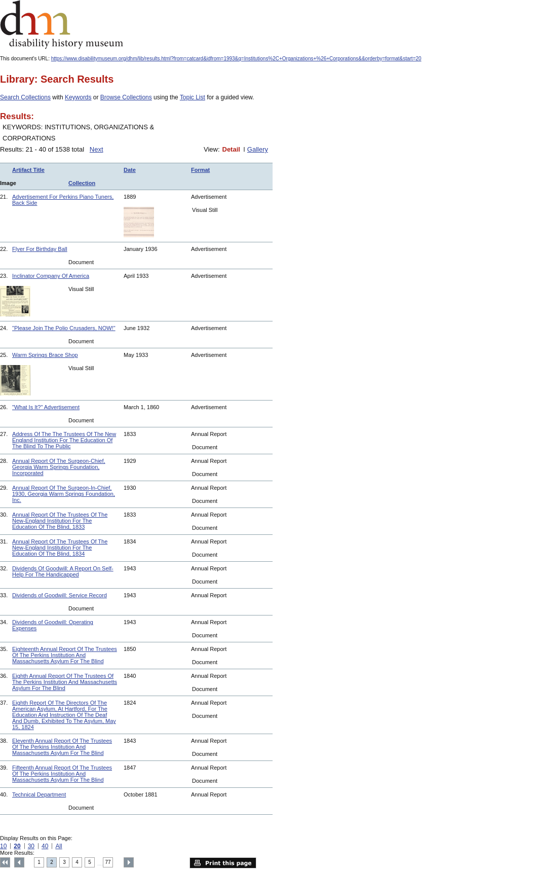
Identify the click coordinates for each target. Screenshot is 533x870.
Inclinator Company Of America (50, 276)
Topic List (192, 97)
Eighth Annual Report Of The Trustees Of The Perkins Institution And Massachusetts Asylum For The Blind (64, 682)
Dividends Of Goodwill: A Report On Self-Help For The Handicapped (62, 571)
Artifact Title (28, 170)
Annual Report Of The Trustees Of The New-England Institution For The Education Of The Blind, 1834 (59, 547)
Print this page (222, 862)
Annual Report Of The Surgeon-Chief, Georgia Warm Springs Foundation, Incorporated (58, 467)
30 (31, 846)
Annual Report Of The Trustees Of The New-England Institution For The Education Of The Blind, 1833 (59, 521)
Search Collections (25, 97)
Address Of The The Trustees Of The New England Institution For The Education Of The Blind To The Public (64, 440)
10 (3, 846)
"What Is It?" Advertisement (46, 407)
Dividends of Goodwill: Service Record (59, 595)
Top (5, 862)
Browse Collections (126, 97)
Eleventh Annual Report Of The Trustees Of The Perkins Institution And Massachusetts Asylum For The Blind (62, 747)
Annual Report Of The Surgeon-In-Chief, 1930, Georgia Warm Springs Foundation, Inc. (63, 494)
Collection (81, 183)
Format (200, 170)
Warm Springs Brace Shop (45, 355)
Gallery (257, 149)
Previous (19, 862)
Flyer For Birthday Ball (39, 249)
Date (130, 170)
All (58, 846)
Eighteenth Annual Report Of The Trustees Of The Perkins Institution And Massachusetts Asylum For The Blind (64, 655)
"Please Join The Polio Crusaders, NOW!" (64, 328)
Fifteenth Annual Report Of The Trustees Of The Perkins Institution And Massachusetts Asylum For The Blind (62, 774)
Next (96, 149)
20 (17, 846)
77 (108, 862)
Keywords (78, 97)
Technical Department (39, 794)
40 (45, 846)
